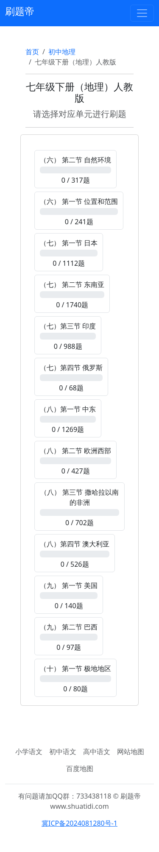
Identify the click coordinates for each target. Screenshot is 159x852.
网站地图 (130, 751)
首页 (32, 51)
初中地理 (61, 51)
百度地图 (79, 768)
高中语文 (96, 751)
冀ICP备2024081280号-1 (79, 823)
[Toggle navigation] (142, 13)
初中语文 (62, 751)
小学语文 (28, 751)
